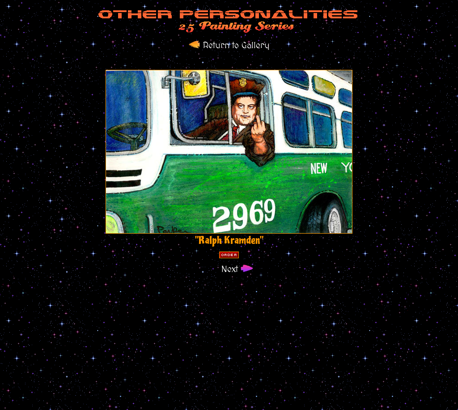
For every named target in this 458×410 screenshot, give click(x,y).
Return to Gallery (229, 46)
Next (229, 269)
